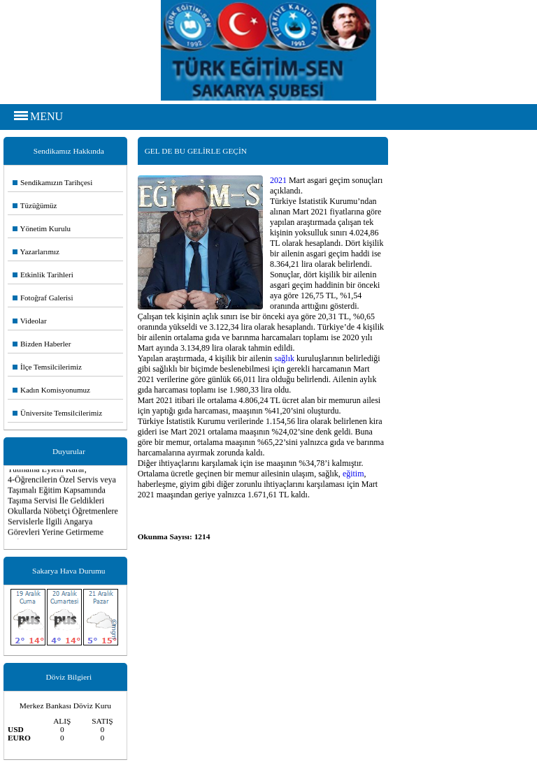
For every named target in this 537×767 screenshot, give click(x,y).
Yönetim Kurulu (42, 228)
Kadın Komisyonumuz (51, 390)
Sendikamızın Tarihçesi (52, 182)
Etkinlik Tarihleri (43, 274)
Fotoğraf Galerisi (43, 297)
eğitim (353, 474)
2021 (278, 180)
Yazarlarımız (36, 251)
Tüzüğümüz (35, 205)
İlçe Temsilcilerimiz (47, 367)
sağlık (284, 358)
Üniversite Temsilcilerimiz (57, 413)
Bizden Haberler (42, 343)
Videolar (30, 320)
